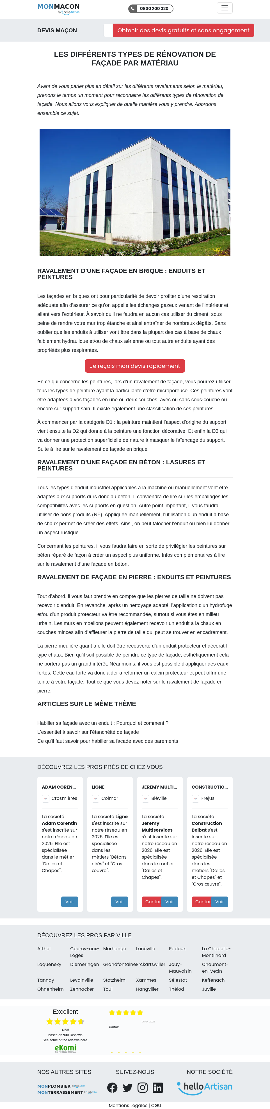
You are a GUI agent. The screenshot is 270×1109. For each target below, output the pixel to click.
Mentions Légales (128, 1105)
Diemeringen (84, 964)
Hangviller (147, 989)
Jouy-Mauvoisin (180, 967)
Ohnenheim (50, 989)
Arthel (44, 948)
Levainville (81, 980)
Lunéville (145, 948)
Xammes (146, 980)
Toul (108, 989)
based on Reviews (65, 1032)
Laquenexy (49, 964)
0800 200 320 (154, 9)
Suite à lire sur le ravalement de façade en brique (93, 449)
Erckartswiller (150, 964)
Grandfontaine (119, 964)
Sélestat (178, 980)
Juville (209, 989)
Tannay (45, 980)
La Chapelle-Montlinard (216, 952)
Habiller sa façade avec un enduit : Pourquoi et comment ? (102, 723)
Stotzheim (114, 980)
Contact (154, 901)
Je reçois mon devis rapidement (135, 366)
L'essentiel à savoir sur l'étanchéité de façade (88, 732)
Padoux (177, 948)
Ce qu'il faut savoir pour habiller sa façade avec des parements (107, 741)
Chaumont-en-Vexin (215, 967)
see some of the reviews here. (65, 1040)
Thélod (176, 989)
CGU (156, 1105)
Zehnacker (82, 989)
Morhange (114, 948)
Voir (69, 901)
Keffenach (213, 980)
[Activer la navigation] (225, 7)
